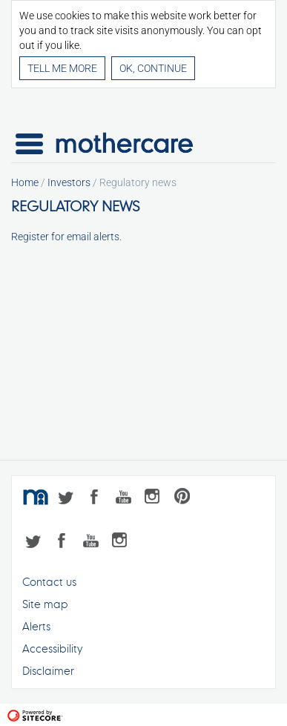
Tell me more (62, 68)
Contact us (49, 582)
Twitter (69, 499)
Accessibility (52, 648)
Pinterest (187, 499)
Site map (45, 604)
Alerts (36, 626)
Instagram (158, 499)
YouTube (128, 499)
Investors (68, 182)
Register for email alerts (65, 236)
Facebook (98, 499)
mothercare (37, 499)
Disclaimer (48, 671)
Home (25, 182)
